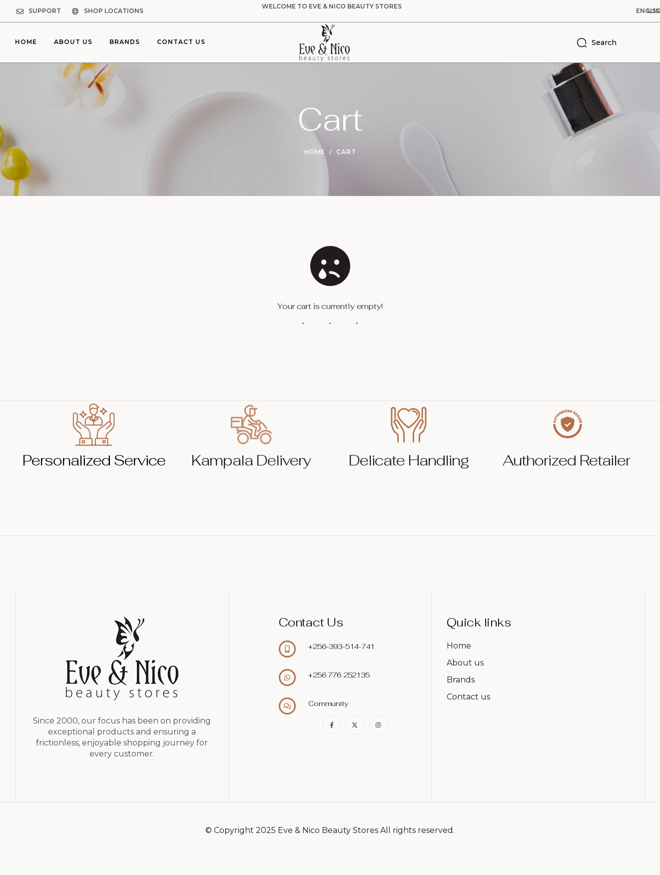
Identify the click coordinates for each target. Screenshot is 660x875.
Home (314, 152)
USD (636, 10)
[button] (597, 11)
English (597, 10)
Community (328, 703)
